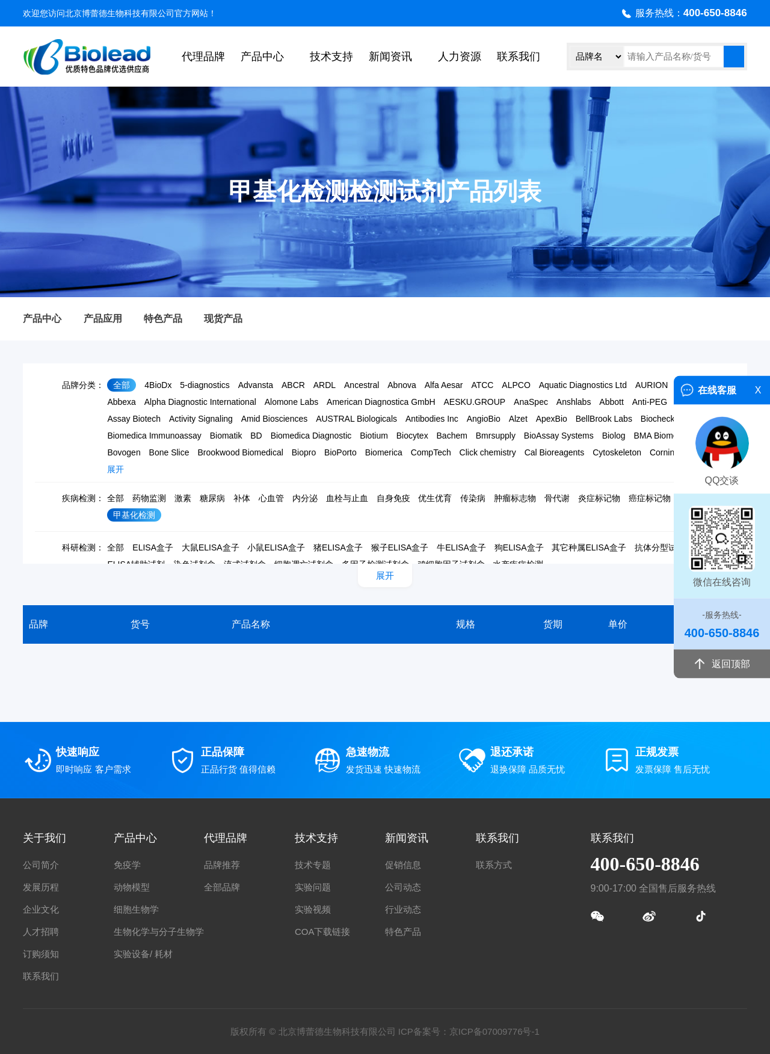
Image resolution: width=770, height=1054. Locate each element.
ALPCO (516, 385)
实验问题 (313, 887)
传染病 (472, 498)
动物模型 (132, 887)
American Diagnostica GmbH (381, 402)
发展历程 (41, 887)
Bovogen (123, 452)
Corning (664, 452)
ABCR (293, 385)
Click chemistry (488, 452)
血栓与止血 (347, 498)
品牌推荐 (222, 865)
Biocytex (412, 435)
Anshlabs (573, 402)
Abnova (401, 385)
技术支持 (331, 57)
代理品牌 (203, 57)
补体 (241, 498)
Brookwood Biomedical (240, 452)
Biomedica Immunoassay (154, 435)
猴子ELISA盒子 (400, 547)
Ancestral (361, 385)
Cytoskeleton (617, 452)
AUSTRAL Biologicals (356, 419)
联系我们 (518, 57)
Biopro (304, 452)
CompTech (431, 452)
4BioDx (157, 385)
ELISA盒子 (152, 547)
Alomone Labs (292, 402)
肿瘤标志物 (515, 498)
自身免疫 (393, 498)
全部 (121, 385)
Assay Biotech (134, 419)
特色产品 (163, 318)
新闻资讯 (390, 57)
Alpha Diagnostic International (200, 402)
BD (256, 435)
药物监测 (149, 498)
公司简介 (41, 865)
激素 (182, 498)
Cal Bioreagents (555, 452)
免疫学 (127, 865)
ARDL (324, 385)
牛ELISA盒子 (461, 547)
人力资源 (459, 57)
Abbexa (121, 402)
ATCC (482, 385)
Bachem (452, 435)
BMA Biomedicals (666, 435)
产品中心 (262, 57)
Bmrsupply (496, 435)
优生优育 (435, 498)
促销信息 (403, 865)
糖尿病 (212, 498)
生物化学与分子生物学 (159, 931)
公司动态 (403, 887)
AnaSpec (531, 402)
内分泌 (305, 498)
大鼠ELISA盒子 (210, 547)
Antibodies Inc (431, 419)
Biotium (374, 435)
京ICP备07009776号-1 (494, 1031)
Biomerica (383, 452)
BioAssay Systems (559, 435)
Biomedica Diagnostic (311, 435)
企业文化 (41, 909)
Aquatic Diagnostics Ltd (583, 385)
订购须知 (41, 954)
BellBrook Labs (604, 419)
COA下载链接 (323, 931)
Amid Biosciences (274, 419)
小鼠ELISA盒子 (276, 547)
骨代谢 (557, 498)
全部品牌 (222, 887)
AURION (651, 385)
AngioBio (483, 419)
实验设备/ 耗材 (143, 954)
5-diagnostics (205, 385)
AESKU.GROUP (475, 402)
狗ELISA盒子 (519, 547)
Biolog (614, 435)
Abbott (611, 402)
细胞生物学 (136, 909)
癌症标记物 (650, 498)
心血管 (271, 498)
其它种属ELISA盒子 (589, 547)
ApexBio (551, 419)
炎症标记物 (599, 498)
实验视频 (313, 909)
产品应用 (103, 318)
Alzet (518, 419)
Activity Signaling (201, 419)
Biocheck (658, 419)
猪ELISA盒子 (338, 547)
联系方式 (494, 865)
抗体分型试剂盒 (664, 547)
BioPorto (340, 452)
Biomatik (226, 435)
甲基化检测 (134, 515)
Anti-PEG (649, 402)
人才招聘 (41, 931)
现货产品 (223, 318)
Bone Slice (169, 452)
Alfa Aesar (444, 385)
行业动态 (403, 909)
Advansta (255, 385)
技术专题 (313, 865)
